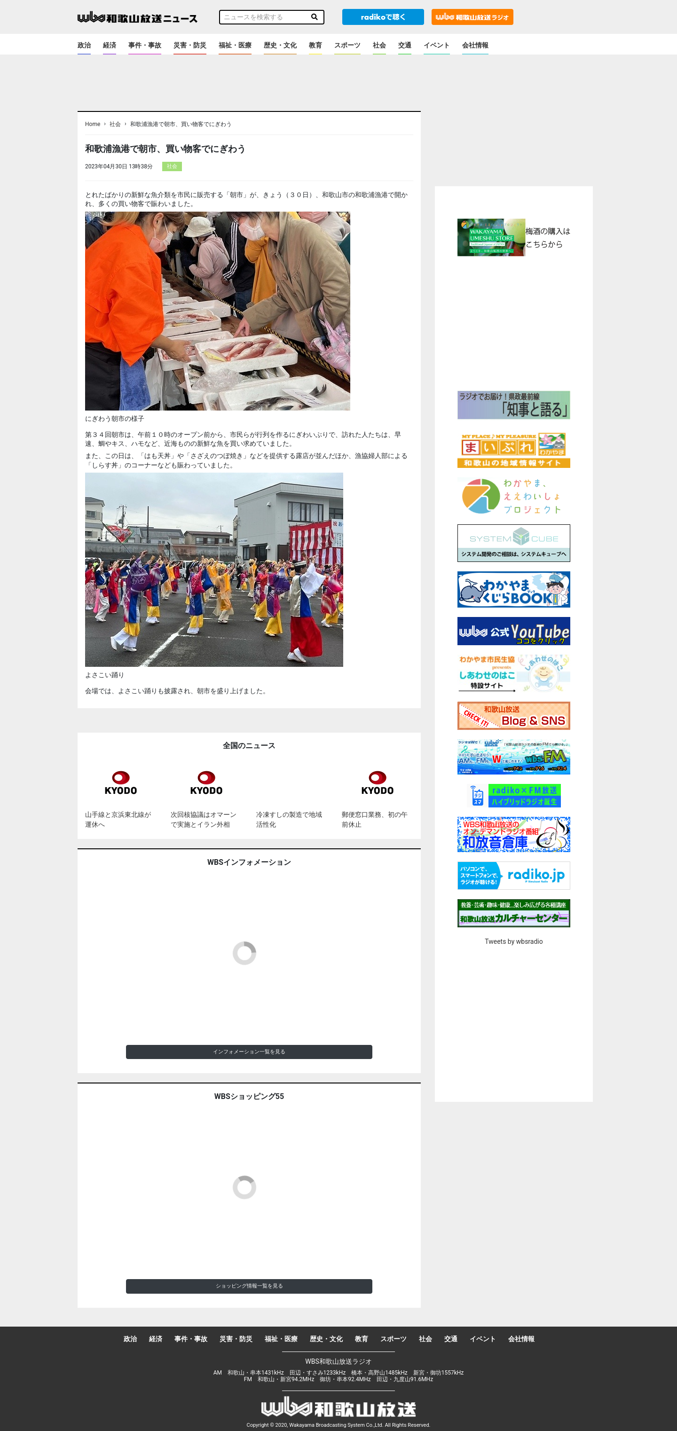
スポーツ (347, 45)
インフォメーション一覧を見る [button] (249, 1052)
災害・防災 (189, 45)
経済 (109, 45)
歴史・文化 (280, 45)
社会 (379, 45)
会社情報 (475, 45)
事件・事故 (144, 45)
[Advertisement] (513, 322)
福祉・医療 (235, 45)
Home (92, 124)
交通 (404, 45)
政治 (84, 45)
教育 (315, 45)
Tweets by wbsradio (514, 941)
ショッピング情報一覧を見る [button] (249, 1286)
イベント (437, 45)
